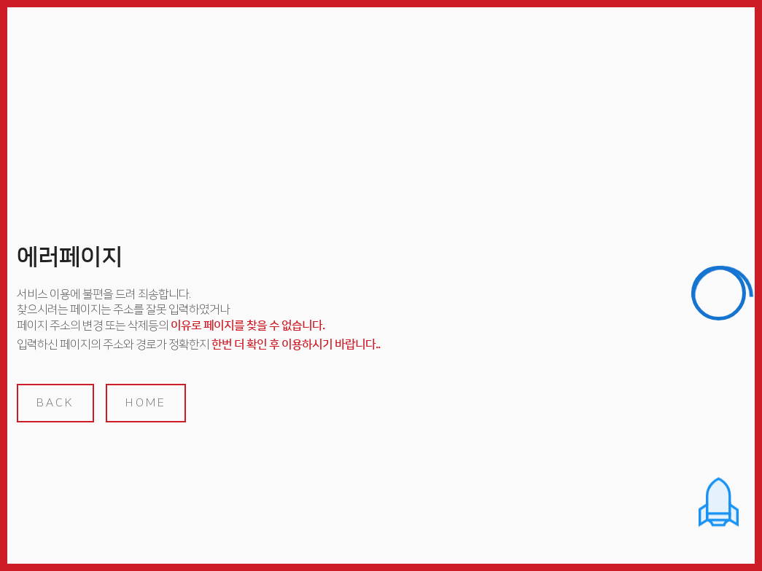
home (145, 402)
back (55, 402)
